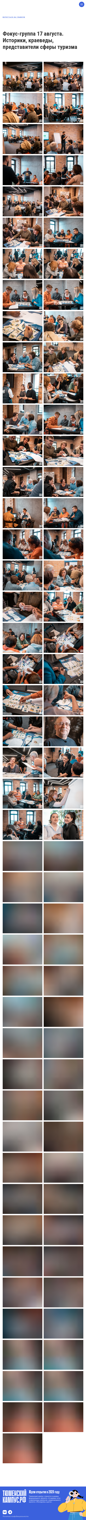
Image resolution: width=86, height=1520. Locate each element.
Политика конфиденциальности (16, 1516)
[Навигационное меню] (81, 4)
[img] (5, 1512)
